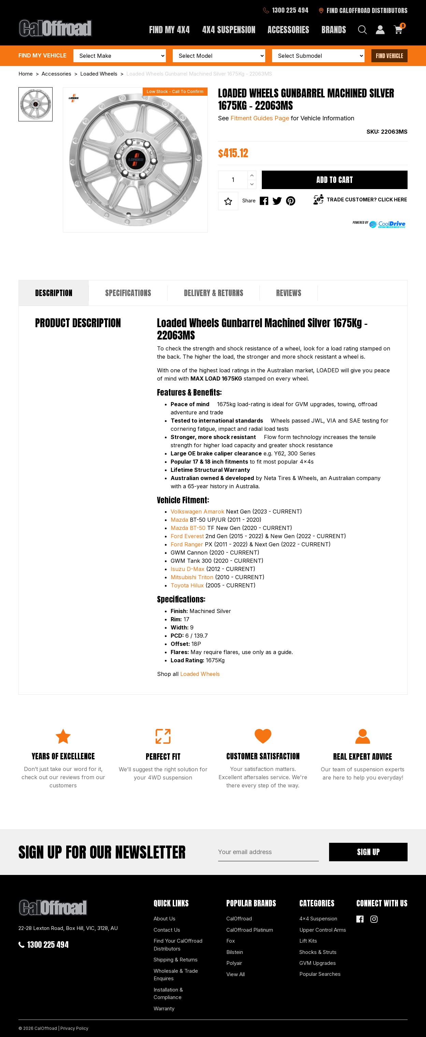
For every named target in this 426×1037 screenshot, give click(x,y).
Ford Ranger (187, 544)
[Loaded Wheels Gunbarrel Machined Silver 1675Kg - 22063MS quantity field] (237, 180)
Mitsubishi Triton (192, 577)
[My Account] (380, 30)
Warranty (164, 1008)
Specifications (128, 292)
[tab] (54, 293)
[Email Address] (268, 852)
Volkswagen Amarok (197, 511)
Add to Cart (334, 179)
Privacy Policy (74, 1028)
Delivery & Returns (213, 292)
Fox (230, 941)
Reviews (288, 292)
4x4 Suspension (318, 918)
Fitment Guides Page (259, 118)
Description (53, 292)
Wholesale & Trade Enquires (176, 975)
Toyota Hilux (187, 585)
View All (235, 974)
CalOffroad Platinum (249, 930)
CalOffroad (239, 918)
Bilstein (234, 952)
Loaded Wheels (200, 673)
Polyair (234, 963)
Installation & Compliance (168, 993)
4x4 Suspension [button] (228, 30)
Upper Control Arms (322, 930)
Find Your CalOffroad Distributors (178, 945)
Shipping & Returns (176, 959)
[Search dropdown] (362, 30)
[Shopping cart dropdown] (398, 30)
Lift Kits (308, 941)
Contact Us (167, 930)
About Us (164, 918)
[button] (228, 201)
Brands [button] (334, 30)
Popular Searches (320, 974)
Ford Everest (187, 536)
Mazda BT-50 (188, 527)
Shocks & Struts (318, 952)
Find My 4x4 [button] (169, 30)
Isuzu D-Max (187, 569)
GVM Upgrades (317, 963)
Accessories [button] (288, 30)
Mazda (179, 519)
